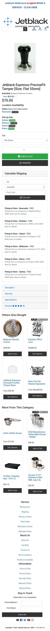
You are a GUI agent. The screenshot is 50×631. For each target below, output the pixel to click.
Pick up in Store (25, 517)
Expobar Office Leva (35, 340)
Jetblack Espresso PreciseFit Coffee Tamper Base (12, 383)
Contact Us (25, 550)
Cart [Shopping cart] (46, 29)
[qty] (25, 181)
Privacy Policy (25, 573)
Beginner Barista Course (11, 340)
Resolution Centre (25, 526)
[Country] (25, 187)
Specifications (11, 300)
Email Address (11, 602)
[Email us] (17, 620)
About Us (25, 540)
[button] (25, 163)
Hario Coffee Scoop (12, 433)
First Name (11, 608)
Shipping (25, 512)
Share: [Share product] (8, 97)
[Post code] (25, 192)
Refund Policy (25, 588)
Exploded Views (24, 531)
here (16, 214)
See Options (38, 354)
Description (9, 288)
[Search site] (25, 29)
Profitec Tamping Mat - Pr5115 (11, 477)
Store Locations (25, 555)
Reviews (15, 306)
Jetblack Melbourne (15, 3)
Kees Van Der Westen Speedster (36, 382)
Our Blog (25, 545)
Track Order (25, 522)
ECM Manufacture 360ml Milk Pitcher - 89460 (37, 434)
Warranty (8, 294)
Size (3, 135)
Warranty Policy (25, 583)
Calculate (25, 197)
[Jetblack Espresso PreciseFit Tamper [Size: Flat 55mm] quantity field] (25, 150)
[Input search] (12, 29)
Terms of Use (25, 569)
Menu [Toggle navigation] (34, 29)
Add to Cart (25, 156)
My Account (25, 507)
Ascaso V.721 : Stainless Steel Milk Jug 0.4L (35, 477)
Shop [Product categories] (40, 29)
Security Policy (25, 578)
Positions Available (25, 560)
